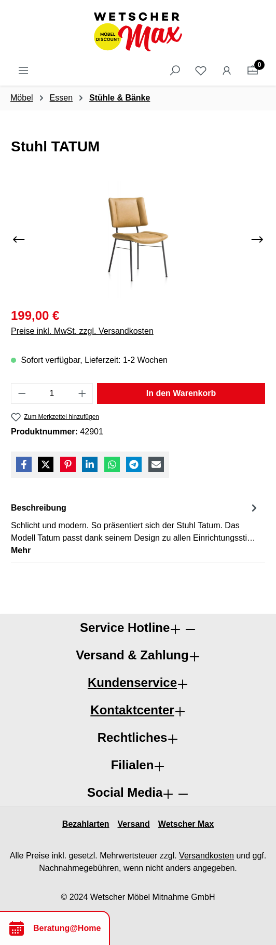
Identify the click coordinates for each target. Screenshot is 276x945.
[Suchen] (175, 70)
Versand (134, 824)
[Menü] (23, 70)
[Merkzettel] (201, 70)
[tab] (135, 528)
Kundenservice (132, 682)
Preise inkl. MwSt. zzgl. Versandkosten (82, 331)
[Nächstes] (257, 239)
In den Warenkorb (181, 393)
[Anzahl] (52, 393)
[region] (138, 239)
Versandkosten (206, 855)
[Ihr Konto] (227, 70)
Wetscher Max (186, 824)
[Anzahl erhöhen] (82, 393)
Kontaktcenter (132, 710)
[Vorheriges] (18, 239)
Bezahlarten (85, 824)
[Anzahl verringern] (22, 393)
